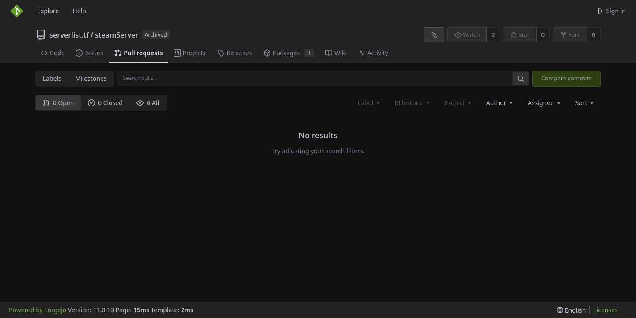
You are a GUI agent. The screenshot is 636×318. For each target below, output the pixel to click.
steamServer (117, 34)
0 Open (58, 102)
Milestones (90, 78)
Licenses (605, 310)
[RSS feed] (434, 34)
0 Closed (105, 102)
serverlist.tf (69, 34)
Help (79, 11)
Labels (52, 78)
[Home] (16, 11)
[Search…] (520, 78)
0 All (147, 102)
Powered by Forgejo (37, 310)
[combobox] (500, 103)
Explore (48, 11)
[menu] (585, 103)
